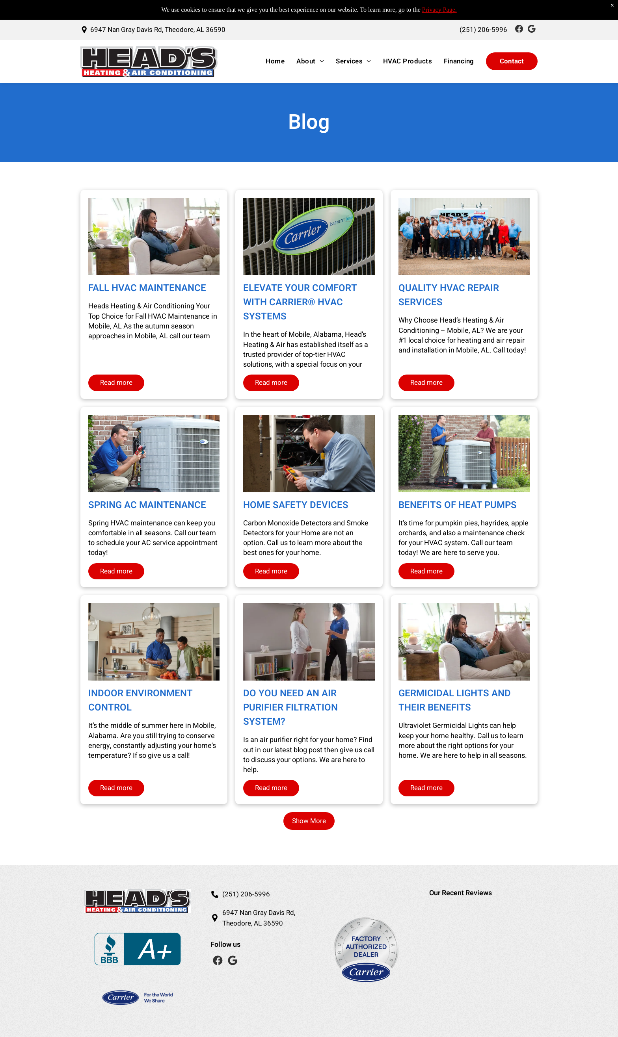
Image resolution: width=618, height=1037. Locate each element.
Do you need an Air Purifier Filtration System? (290, 707)
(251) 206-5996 (246, 894)
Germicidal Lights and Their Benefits (454, 700)
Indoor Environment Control (140, 700)
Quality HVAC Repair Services (448, 295)
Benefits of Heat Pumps (457, 505)
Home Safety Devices (295, 505)
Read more (116, 383)
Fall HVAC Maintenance (147, 288)
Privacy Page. (439, 9)
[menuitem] (273, 61)
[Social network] (519, 30)
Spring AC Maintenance (147, 505)
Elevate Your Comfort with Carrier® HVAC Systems (300, 302)
